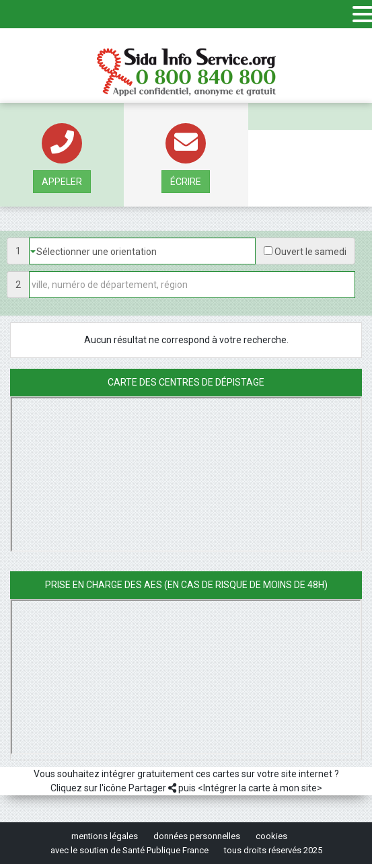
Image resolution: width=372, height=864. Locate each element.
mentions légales (104, 836)
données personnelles (196, 836)
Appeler (62, 181)
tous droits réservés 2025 (273, 850)
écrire (185, 181)
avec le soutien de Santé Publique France (129, 850)
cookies (271, 836)
